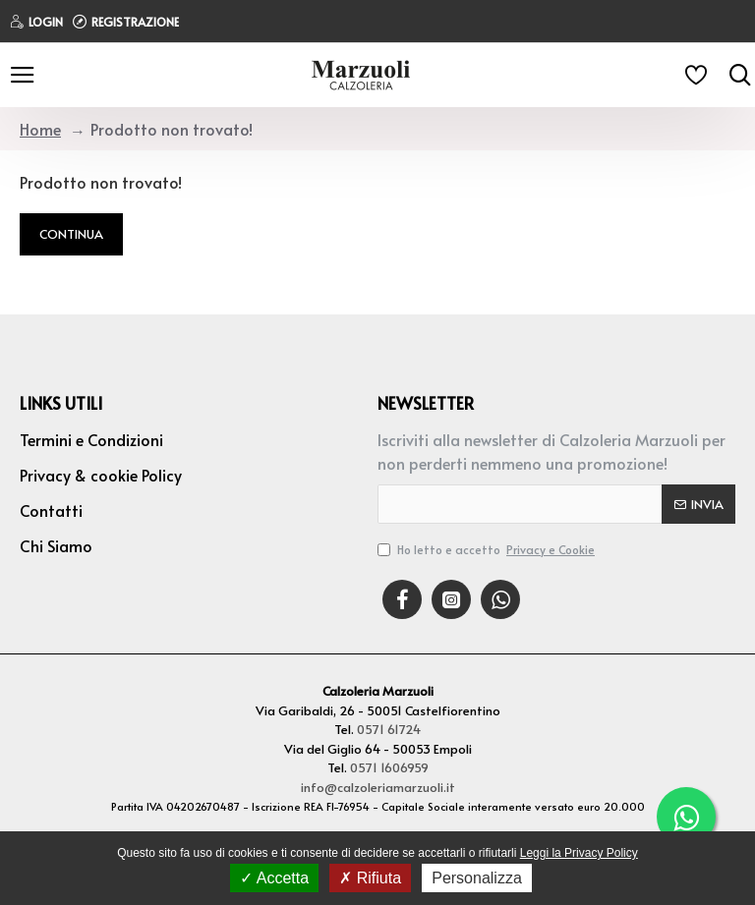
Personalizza (477, 878)
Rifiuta (370, 878)
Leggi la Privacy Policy (579, 853)
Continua (71, 234)
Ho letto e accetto (488, 549)
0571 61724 (389, 729)
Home (40, 129)
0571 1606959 (389, 767)
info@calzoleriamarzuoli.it (378, 787)
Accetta (274, 878)
